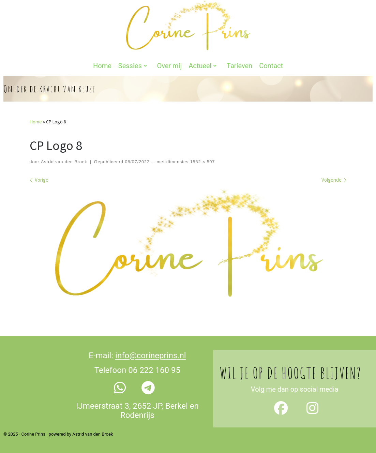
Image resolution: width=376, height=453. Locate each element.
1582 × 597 (202, 162)
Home (36, 122)
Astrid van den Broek (64, 162)
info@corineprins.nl (150, 355)
